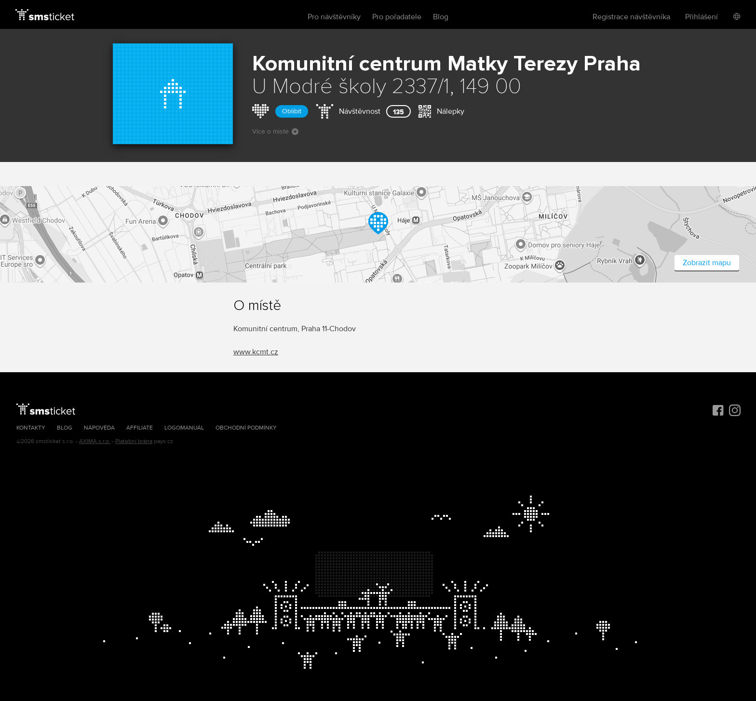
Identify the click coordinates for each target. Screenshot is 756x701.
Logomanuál (184, 427)
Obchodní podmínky (246, 427)
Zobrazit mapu (707, 263)
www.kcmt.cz (255, 352)
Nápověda (99, 427)
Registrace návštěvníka (631, 17)
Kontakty (30, 427)
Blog (440, 17)
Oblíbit (291, 111)
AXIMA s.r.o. (94, 441)
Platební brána (133, 441)
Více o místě (275, 131)
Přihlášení (701, 17)
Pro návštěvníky (334, 17)
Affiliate (139, 427)
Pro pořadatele (396, 17)
